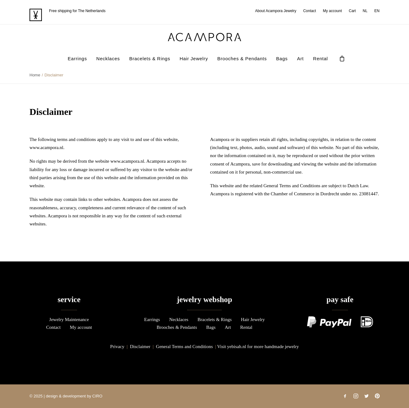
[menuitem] (277, 11)
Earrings (77, 58)
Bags (282, 58)
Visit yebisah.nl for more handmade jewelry (258, 346)
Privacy (117, 346)
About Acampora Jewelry (275, 11)
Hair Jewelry (194, 58)
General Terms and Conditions (184, 346)
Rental (320, 58)
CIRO (97, 396)
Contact (309, 11)
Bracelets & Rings (149, 58)
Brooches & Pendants (242, 58)
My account (332, 11)
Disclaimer (140, 346)
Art (300, 58)
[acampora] (204, 37)
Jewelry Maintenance (69, 319)
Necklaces (108, 58)
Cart (352, 11)
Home (34, 75)
